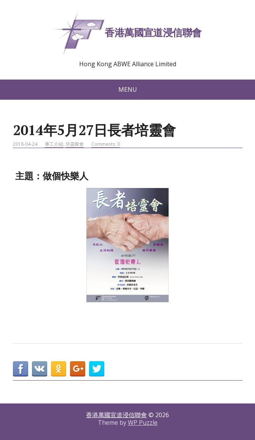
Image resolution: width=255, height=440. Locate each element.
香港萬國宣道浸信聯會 (127, 33)
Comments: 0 (105, 144)
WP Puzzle (143, 422)
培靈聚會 (74, 144)
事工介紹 (54, 144)
